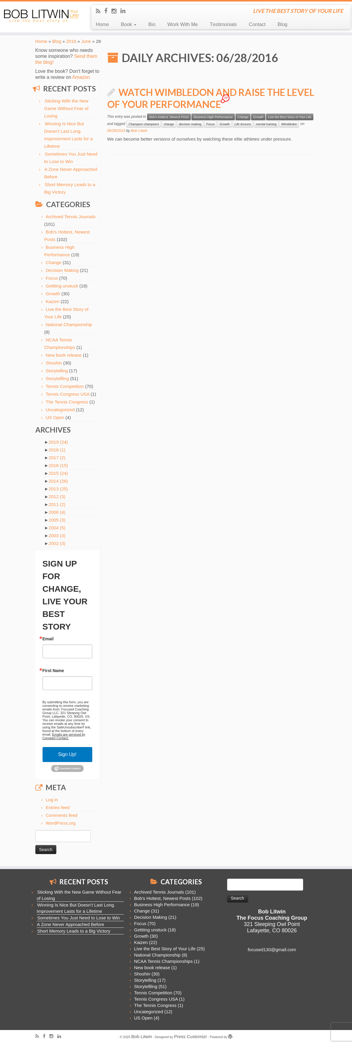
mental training (266, 124)
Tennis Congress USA (68, 394)
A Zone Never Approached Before (70, 924)
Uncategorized (60, 409)
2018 (57, 449)
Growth (53, 293)
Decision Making (62, 270)
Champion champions (144, 124)
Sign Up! (67, 754)
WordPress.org (61, 823)
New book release (64, 355)
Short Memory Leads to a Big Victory (73, 930)
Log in (52, 799)
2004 (57, 527)
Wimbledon (289, 124)
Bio (151, 24)
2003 (57, 535)
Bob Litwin (139, 131)
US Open (55, 417)
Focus (52, 278)
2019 (58, 442)
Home (102, 24)
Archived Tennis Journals (71, 216)
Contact (257, 24)
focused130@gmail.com (272, 949)
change (169, 124)
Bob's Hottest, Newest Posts (169, 117)
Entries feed (58, 807)
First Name (53, 670)
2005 (57, 519)
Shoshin (54, 362)
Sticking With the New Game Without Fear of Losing (66, 108)
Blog (282, 24)
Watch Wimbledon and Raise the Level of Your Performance (210, 98)
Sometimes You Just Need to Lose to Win (78, 917)
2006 (57, 512)
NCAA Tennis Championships (163, 961)
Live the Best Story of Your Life (289, 117)
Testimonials (223, 24)
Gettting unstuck (62, 285)
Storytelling (57, 370)
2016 (71, 41)
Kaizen (53, 301)
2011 (57, 504)
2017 (57, 457)
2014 (58, 481)
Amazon (81, 77)
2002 (57, 543)
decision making (190, 124)
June (86, 41)
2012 (57, 496)
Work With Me (182, 24)
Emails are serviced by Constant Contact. (64, 736)
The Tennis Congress (67, 401)
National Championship (69, 324)
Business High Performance (213, 117)
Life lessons (243, 124)
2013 (58, 488)
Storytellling (57, 378)
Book (128, 24)
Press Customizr (190, 1036)
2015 (58, 473)
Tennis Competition (65, 386)
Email (48, 639)
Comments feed (62, 815)
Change (54, 262)
